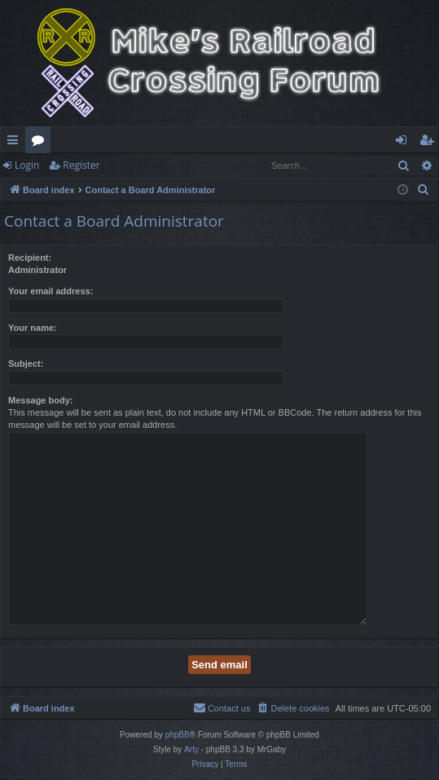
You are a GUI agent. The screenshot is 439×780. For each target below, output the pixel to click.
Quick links (16, 142)
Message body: (40, 400)
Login (27, 165)
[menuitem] (423, 190)
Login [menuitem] (404, 142)
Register (81, 165)
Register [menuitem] (430, 142)
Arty (191, 749)
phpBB (177, 734)
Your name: (32, 328)
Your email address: (50, 291)
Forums (41, 142)
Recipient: (29, 257)
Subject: (25, 363)
